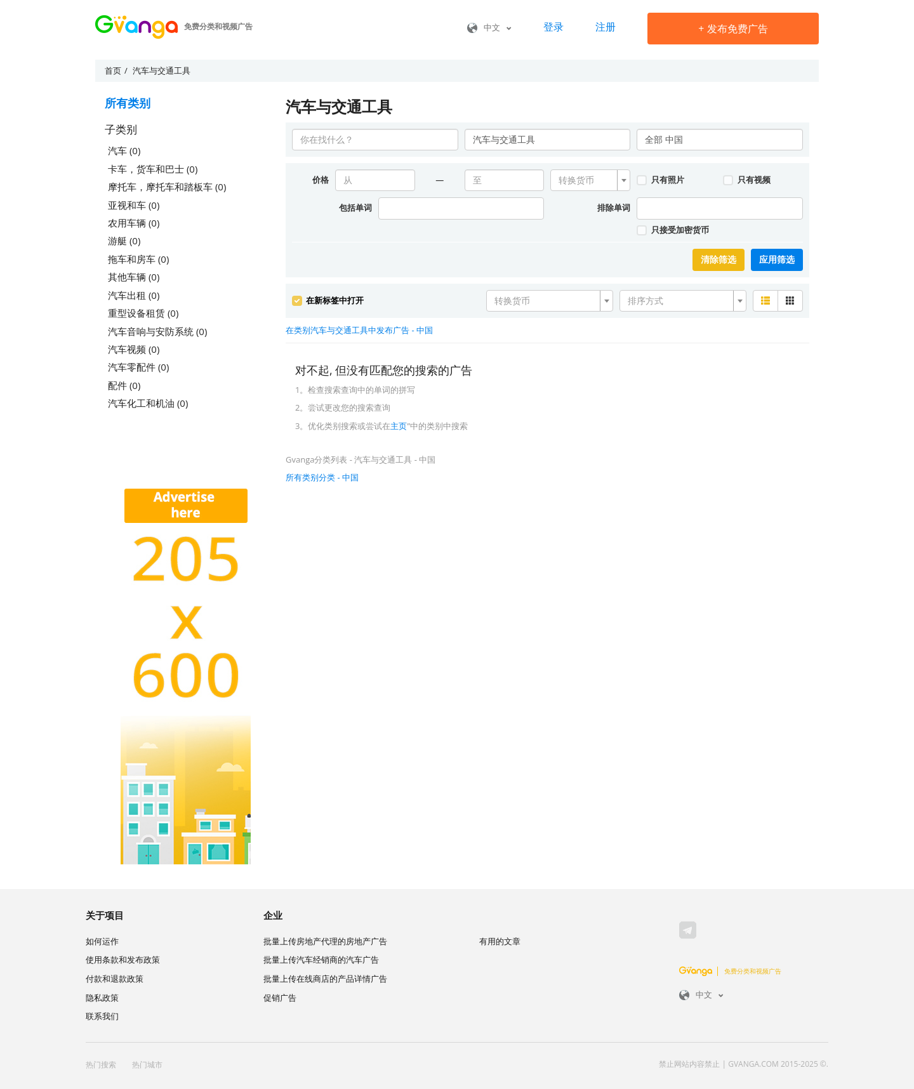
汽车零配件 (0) (138, 366)
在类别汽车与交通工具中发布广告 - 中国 (359, 330)
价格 (320, 179)
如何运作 (102, 941)
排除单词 (613, 207)
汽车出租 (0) (133, 295)
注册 (605, 27)
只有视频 (746, 179)
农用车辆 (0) (133, 222)
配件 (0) (124, 385)
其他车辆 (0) (133, 276)
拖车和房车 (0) (138, 259)
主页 (398, 426)
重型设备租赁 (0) (143, 313)
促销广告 (279, 997)
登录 (553, 27)
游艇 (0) (124, 240)
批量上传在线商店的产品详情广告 (325, 978)
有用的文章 (499, 941)
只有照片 (660, 179)
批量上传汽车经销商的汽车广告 (321, 959)
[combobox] (590, 180)
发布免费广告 (732, 29)
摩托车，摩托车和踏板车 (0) (167, 186)
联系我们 (102, 1016)
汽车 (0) (124, 150)
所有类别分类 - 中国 (322, 477)
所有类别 (127, 102)
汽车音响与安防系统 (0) (157, 331)
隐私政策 (102, 997)
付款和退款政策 (114, 978)
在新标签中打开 (328, 300)
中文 (489, 27)
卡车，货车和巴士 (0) (152, 168)
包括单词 (355, 207)
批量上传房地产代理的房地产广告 (325, 941)
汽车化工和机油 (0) (148, 403)
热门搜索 (101, 1064)
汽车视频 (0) (133, 349)
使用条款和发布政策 (123, 959)
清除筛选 (718, 259)
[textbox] (586, 180)
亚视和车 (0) (133, 205)
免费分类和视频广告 (730, 971)
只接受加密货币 (672, 229)
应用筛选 (777, 259)
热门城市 (147, 1064)
